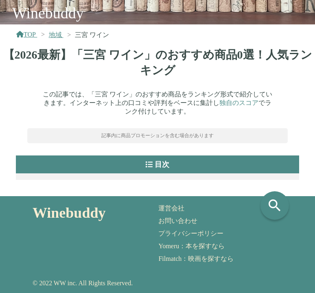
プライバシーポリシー (190, 233)
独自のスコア (238, 102)
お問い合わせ (177, 220)
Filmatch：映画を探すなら (196, 258)
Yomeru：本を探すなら (191, 246)
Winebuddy (48, 13)
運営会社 (171, 208)
